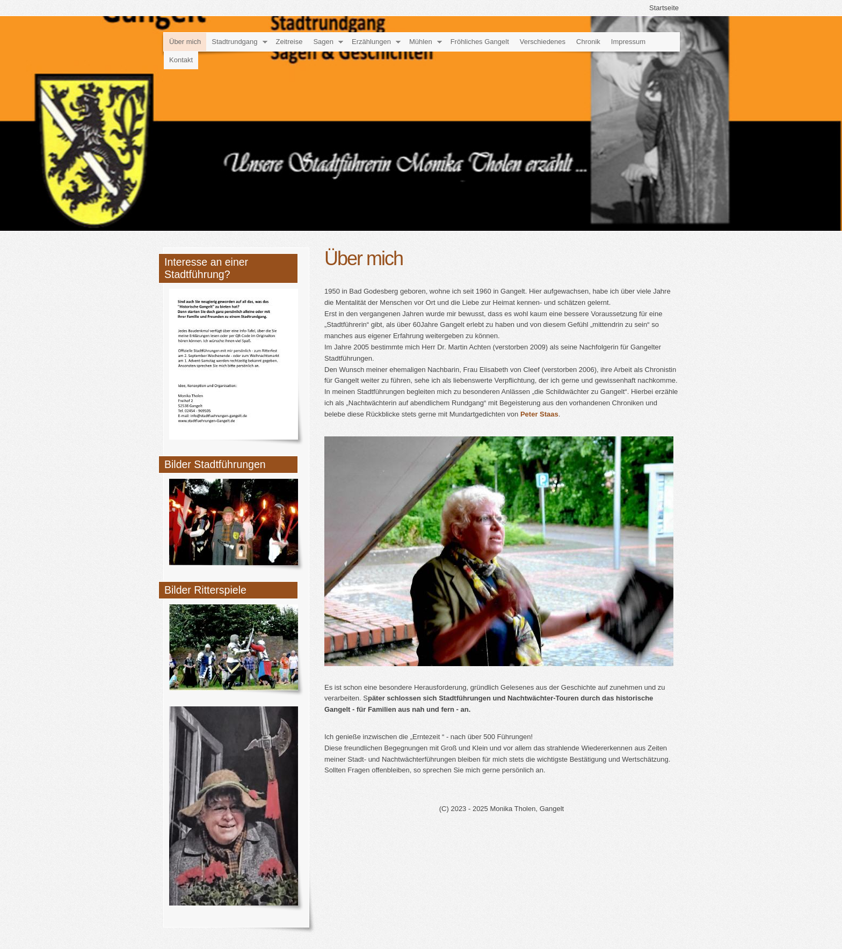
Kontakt (181, 60)
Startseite (664, 8)
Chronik (588, 42)
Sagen (323, 42)
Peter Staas (539, 414)
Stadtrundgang (234, 42)
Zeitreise (289, 42)
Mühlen (420, 42)
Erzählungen (371, 42)
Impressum (628, 42)
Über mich (185, 42)
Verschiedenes (542, 42)
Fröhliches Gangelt (480, 42)
